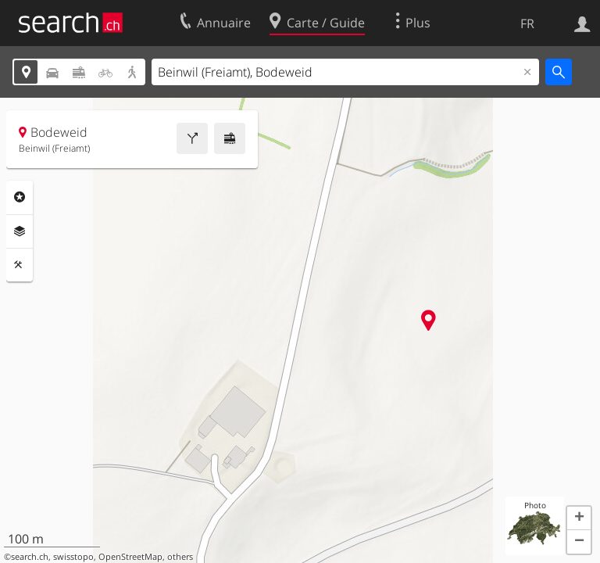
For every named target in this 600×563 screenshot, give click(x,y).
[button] (579, 518)
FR (527, 23)
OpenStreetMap (130, 556)
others (180, 556)
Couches (19, 231)
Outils (19, 265)
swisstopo (73, 556)
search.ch (29, 556)
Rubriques (19, 197)
